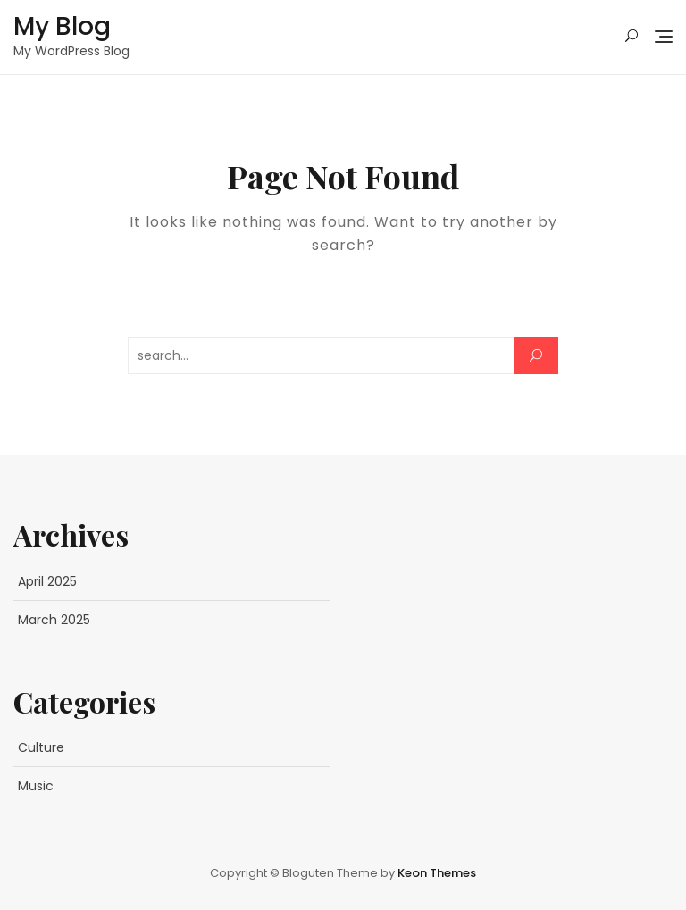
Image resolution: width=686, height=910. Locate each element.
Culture (41, 747)
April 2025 (47, 581)
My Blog (62, 26)
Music (36, 786)
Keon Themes (436, 872)
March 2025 (54, 620)
